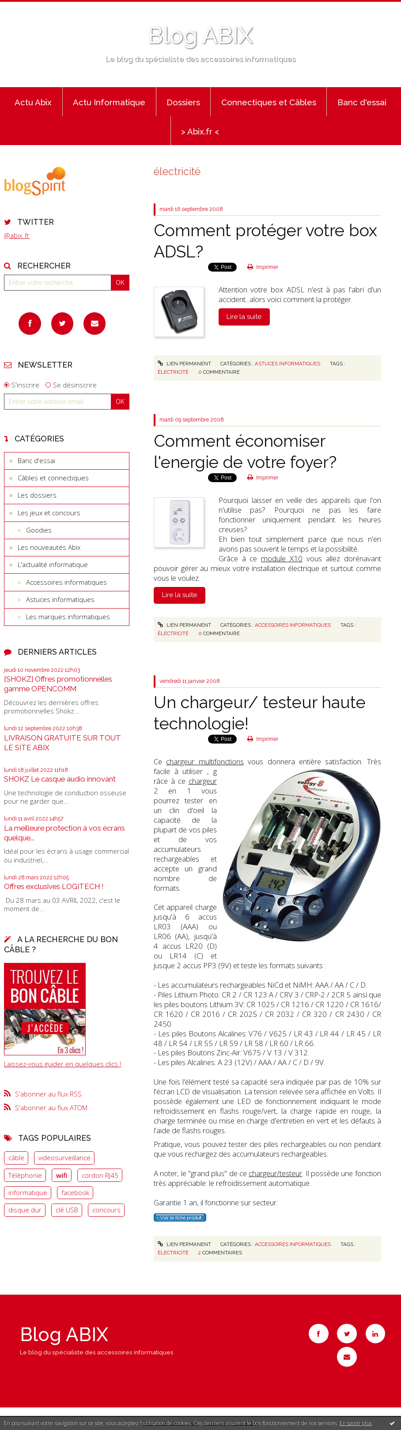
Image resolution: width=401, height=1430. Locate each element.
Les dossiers (37, 495)
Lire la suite (244, 317)
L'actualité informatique (53, 564)
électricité (173, 372)
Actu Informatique (109, 102)
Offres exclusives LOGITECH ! (54, 886)
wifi (62, 1175)
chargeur (203, 781)
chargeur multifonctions (204, 761)
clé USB (67, 1209)
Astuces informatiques (60, 599)
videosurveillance (64, 1157)
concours (106, 1209)
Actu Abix (33, 102)
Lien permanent (184, 363)
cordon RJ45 (100, 1175)
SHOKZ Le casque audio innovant (60, 778)
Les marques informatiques (68, 616)
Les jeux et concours (49, 512)
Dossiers (183, 102)
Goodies (39, 529)
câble (16, 1157)
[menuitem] (33, 101)
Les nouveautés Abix (49, 547)
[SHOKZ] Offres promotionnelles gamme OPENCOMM (58, 684)
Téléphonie (25, 1175)
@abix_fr (17, 235)
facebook (75, 1192)
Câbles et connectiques (53, 477)
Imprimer (262, 267)
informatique (27, 1192)
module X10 (282, 558)
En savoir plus (356, 1423)
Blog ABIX (200, 35)
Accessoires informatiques (66, 582)
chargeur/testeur (275, 1173)
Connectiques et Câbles (268, 102)
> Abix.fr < (200, 131)
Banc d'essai (361, 102)
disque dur (25, 1209)
